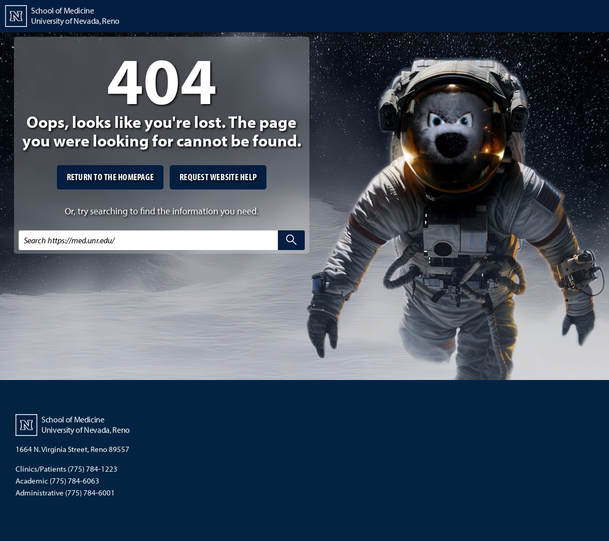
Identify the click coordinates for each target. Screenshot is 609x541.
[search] (291, 240)
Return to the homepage (110, 177)
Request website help (218, 177)
